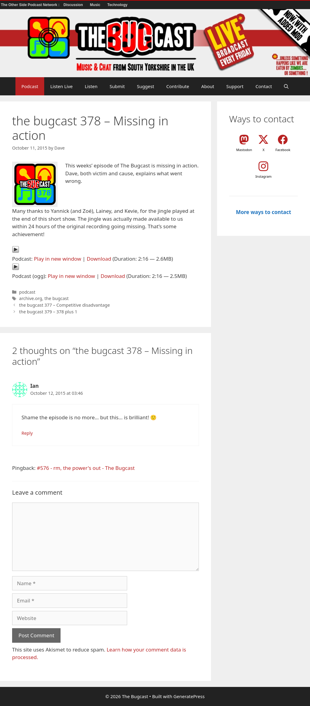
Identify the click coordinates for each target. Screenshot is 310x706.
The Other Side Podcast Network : (31, 5)
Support (234, 86)
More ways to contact (263, 212)
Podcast (29, 86)
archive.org (30, 298)
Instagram (264, 176)
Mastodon (244, 149)
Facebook (282, 149)
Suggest (145, 86)
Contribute (177, 86)
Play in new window (57, 258)
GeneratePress (189, 696)
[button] (286, 86)
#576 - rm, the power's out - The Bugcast (86, 467)
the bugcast (57, 298)
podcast (27, 292)
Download (99, 258)
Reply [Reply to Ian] (27, 433)
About (207, 86)
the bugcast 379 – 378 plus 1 (48, 312)
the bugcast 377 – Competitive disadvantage (64, 305)
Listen (91, 86)
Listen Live (61, 86)
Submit (117, 86)
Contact (264, 86)
